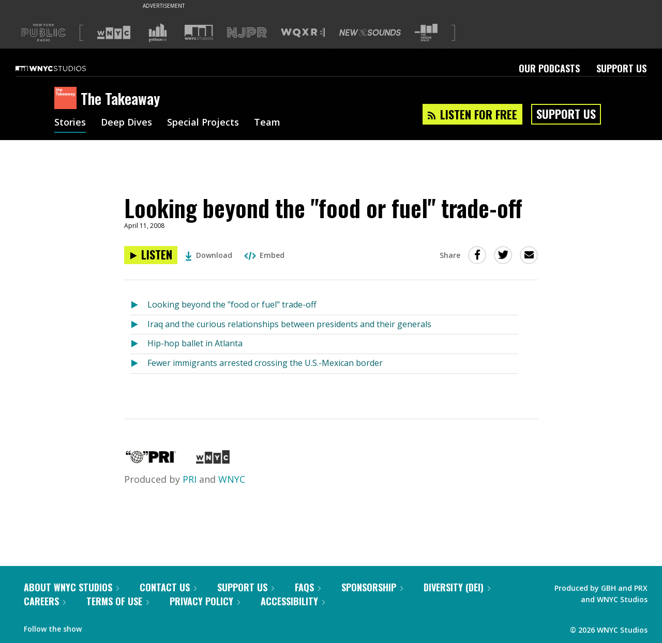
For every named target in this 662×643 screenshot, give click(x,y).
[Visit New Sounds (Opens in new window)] (370, 32)
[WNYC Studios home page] (64, 68)
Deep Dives (126, 123)
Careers (45, 601)
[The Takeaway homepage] (67, 99)
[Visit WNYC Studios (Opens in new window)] (199, 32)
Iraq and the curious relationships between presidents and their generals (289, 324)
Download (208, 255)
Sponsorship (372, 587)
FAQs (308, 587)
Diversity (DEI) (457, 587)
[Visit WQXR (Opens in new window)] (303, 33)
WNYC (231, 479)
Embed (264, 255)
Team (267, 123)
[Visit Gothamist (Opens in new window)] (158, 32)
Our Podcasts (549, 68)
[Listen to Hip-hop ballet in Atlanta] (138, 344)
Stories (70, 123)
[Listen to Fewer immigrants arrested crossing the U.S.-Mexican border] (138, 363)
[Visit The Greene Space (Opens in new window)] (426, 33)
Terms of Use (117, 601)
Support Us (621, 68)
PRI (190, 479)
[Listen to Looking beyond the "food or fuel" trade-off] (150, 255)
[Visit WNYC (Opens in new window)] (113, 32)
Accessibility (293, 601)
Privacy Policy (205, 601)
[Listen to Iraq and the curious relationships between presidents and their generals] (138, 324)
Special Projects (203, 123)
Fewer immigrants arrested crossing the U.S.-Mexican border (265, 363)
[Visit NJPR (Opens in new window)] (247, 32)
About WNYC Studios (71, 587)
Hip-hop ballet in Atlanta (195, 343)
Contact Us (168, 587)
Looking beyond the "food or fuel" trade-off (232, 304)
